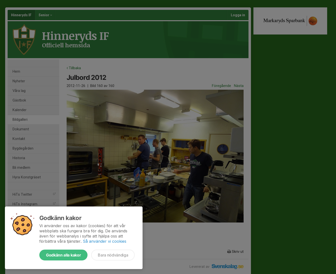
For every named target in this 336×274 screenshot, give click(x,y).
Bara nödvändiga (113, 255)
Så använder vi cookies (104, 241)
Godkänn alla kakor (63, 255)
